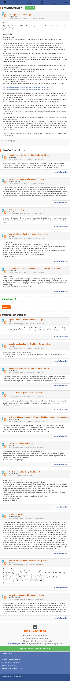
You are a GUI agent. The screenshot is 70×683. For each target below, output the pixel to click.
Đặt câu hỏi (30, 8)
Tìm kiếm (6, 307)
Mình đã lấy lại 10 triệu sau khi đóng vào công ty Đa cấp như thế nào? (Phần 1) (27, 87)
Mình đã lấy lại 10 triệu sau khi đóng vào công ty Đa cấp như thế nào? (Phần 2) (27, 89)
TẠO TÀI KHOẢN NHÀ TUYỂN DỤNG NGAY (35, 649)
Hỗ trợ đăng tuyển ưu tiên (16, 644)
